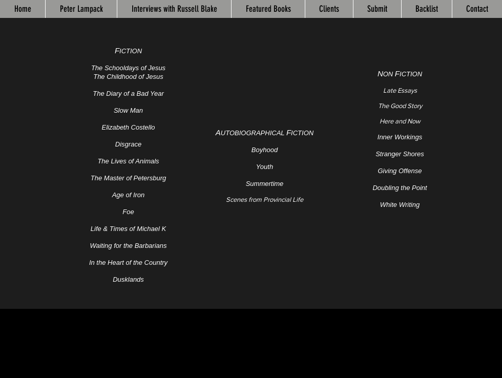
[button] (268, 9)
